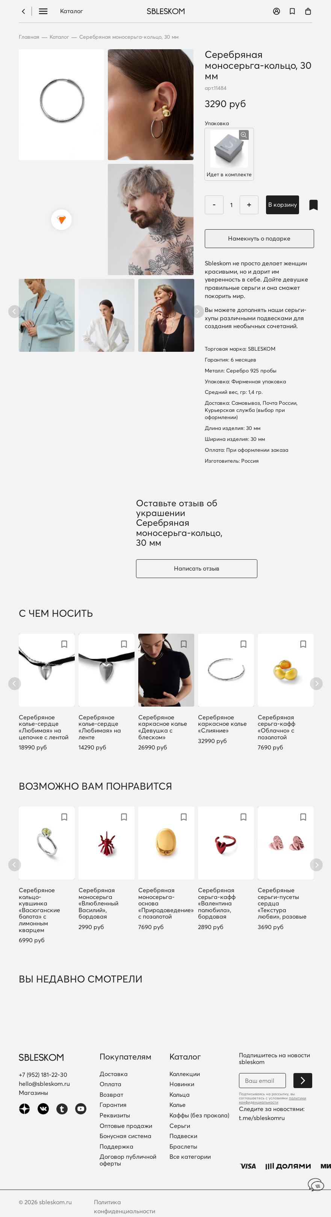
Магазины (33, 1092)
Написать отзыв (196, 568)
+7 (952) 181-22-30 (43, 1074)
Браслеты (183, 1146)
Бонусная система (125, 1136)
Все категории (190, 1156)
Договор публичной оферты (128, 1160)
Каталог (71, 11)
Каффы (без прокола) (199, 1115)
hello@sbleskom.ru (44, 1083)
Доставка (114, 1074)
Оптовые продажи (126, 1126)
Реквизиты (115, 1115)
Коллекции (184, 1074)
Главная (29, 37)
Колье (177, 1105)
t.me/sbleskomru (262, 1118)
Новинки (181, 1084)
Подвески (183, 1136)
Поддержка (116, 1146)
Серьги (179, 1126)
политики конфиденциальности (272, 1100)
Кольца (179, 1094)
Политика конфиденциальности (124, 1206)
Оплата (110, 1084)
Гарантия (113, 1105)
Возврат (111, 1094)
